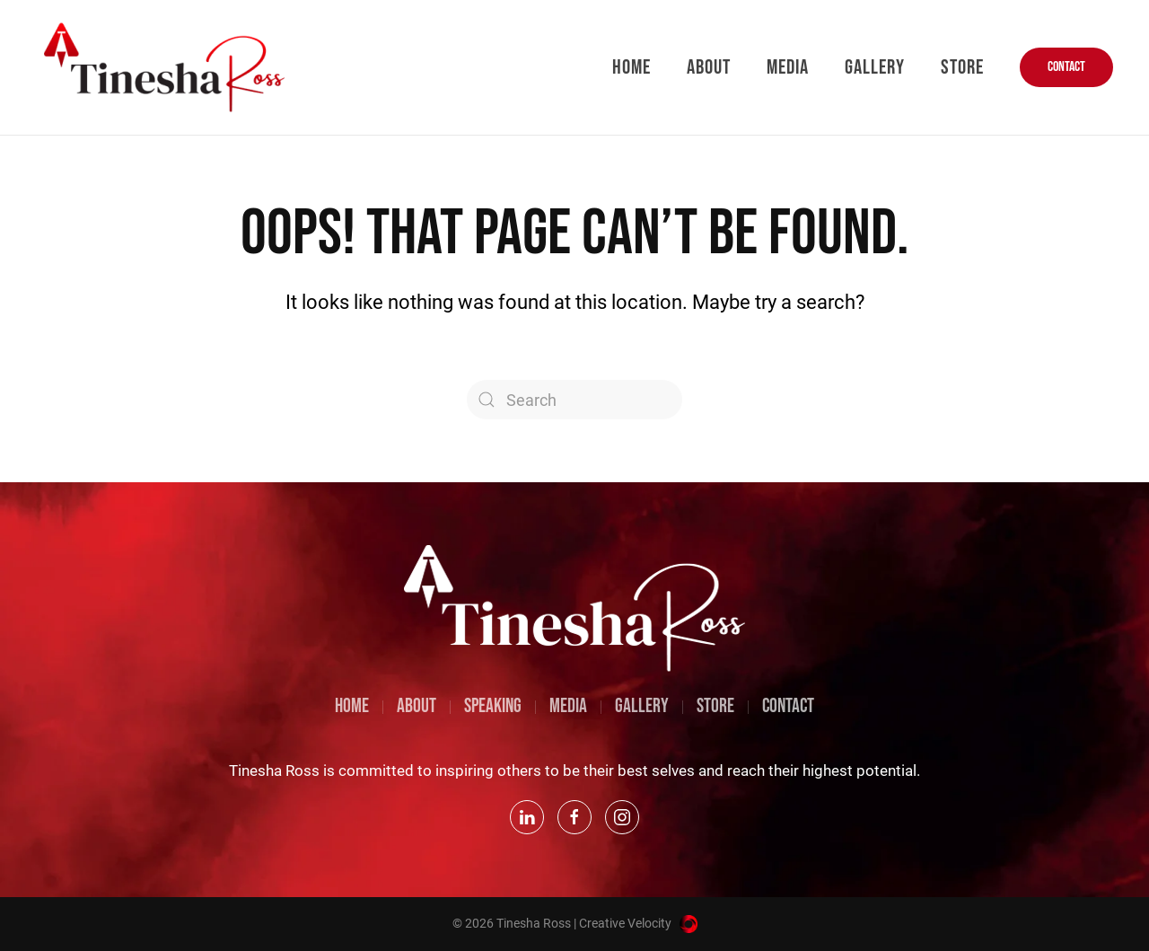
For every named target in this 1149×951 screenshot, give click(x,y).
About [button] (709, 67)
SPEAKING (493, 706)
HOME (352, 706)
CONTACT (1066, 66)
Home (631, 67)
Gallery (875, 67)
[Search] (574, 399)
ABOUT (416, 706)
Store (962, 67)
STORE (715, 706)
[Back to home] (166, 67)
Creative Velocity (638, 923)
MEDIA (568, 706)
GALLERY (642, 706)
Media (788, 67)
